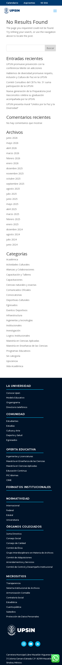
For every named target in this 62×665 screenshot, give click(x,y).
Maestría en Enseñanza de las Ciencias (27, 345)
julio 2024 (11, 239)
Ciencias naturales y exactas (21, 284)
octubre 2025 (13, 178)
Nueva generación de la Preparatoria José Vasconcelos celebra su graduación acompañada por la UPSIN (28, 95)
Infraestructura (14, 315)
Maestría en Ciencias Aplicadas (22, 340)
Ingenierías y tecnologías (19, 320)
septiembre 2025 (15, 183)
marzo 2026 (12, 153)
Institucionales (14, 325)
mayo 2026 (12, 143)
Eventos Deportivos (16, 310)
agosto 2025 (13, 188)
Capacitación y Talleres (18, 274)
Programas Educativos (18, 350)
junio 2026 (12, 137)
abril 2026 (11, 148)
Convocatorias (14, 294)
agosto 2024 (13, 234)
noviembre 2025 (15, 173)
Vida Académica (14, 366)
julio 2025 (11, 193)
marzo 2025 (12, 214)
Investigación (13, 330)
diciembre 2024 (14, 229)
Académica (12, 259)
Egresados (12, 305)
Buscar (50, 48)
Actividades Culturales (18, 264)
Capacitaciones (14, 279)
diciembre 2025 (14, 168)
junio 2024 (12, 244)
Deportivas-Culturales (17, 300)
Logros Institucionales (18, 335)
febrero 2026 (13, 158)
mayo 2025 (12, 204)
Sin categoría (13, 355)
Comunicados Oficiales (18, 290)
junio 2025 (12, 198)
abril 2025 (11, 209)
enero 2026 (12, 163)
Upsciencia (12, 361)
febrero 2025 (13, 219)
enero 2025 (12, 224)
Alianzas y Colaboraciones (20, 269)
